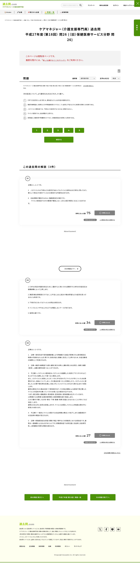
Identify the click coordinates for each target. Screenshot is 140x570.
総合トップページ (120, 6)
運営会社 (22, 554)
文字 (104, 78)
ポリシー (69, 554)
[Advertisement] (70, 253)
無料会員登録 (95, 6)
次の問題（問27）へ (103, 504)
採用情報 (42, 554)
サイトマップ (80, 554)
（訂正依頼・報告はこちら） (110, 459)
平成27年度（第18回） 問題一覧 (70, 504)
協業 (50, 554)
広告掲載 (32, 554)
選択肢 (74, 78)
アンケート (83, 6)
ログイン (107, 6)
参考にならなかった (90, 226)
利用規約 (59, 554)
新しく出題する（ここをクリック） (57, 60)
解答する (59, 146)
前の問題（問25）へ (37, 504)
